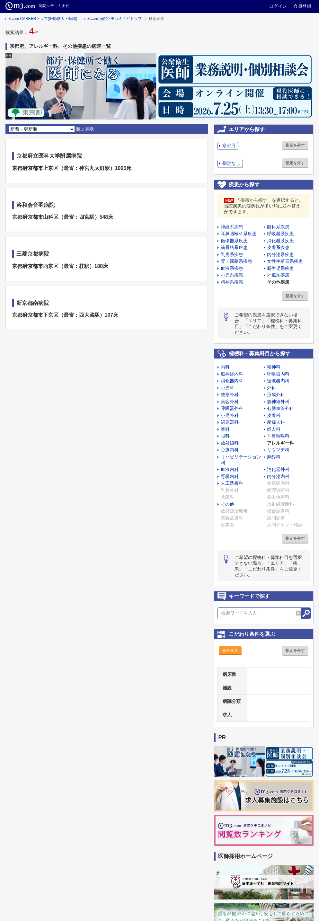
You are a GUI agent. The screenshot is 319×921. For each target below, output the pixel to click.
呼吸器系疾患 (280, 233)
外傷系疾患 (278, 275)
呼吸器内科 (278, 373)
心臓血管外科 (280, 408)
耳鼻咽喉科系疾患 (239, 233)
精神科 (273, 366)
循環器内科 (278, 380)
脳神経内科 (232, 373)
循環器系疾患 (234, 240)
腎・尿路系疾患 (236, 261)
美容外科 (230, 401)
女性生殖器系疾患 (285, 261)
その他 (227, 504)
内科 (225, 366)
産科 (225, 429)
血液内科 (230, 469)
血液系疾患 (232, 268)
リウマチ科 (278, 449)
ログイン (278, 6)
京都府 (229, 145)
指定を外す (295, 145)
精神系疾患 (232, 282)
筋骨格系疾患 (234, 247)
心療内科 (230, 449)
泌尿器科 (230, 422)
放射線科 (230, 443)
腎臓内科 (230, 476)
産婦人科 (276, 422)
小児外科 (230, 415)
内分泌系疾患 (280, 254)
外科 (271, 387)
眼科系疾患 (278, 226)
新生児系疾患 (280, 268)
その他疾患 (278, 282)
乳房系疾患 (232, 254)
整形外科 (230, 394)
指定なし (231, 163)
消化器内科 (232, 380)
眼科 (225, 435)
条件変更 (230, 650)
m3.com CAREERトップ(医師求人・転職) (41, 18)
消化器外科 (278, 469)
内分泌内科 (278, 476)
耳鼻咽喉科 (278, 435)
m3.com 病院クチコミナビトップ (113, 18)
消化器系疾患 (280, 240)
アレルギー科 (280, 443)
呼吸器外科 (232, 408)
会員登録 (302, 6)
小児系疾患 (232, 275)
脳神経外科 (278, 401)
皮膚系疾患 (278, 247)
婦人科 (273, 429)
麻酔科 (273, 456)
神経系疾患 (232, 226)
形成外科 (276, 394)
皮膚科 (273, 415)
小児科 (227, 387)
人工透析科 (232, 483)
